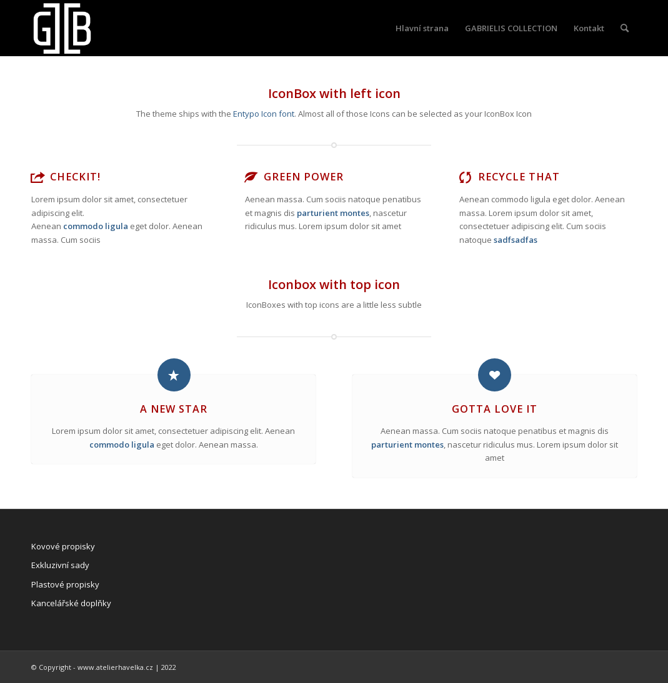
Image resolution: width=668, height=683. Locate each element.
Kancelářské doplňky (71, 603)
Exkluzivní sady (60, 565)
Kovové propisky (63, 546)
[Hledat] (624, 28)
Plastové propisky (65, 584)
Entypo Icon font (263, 113)
